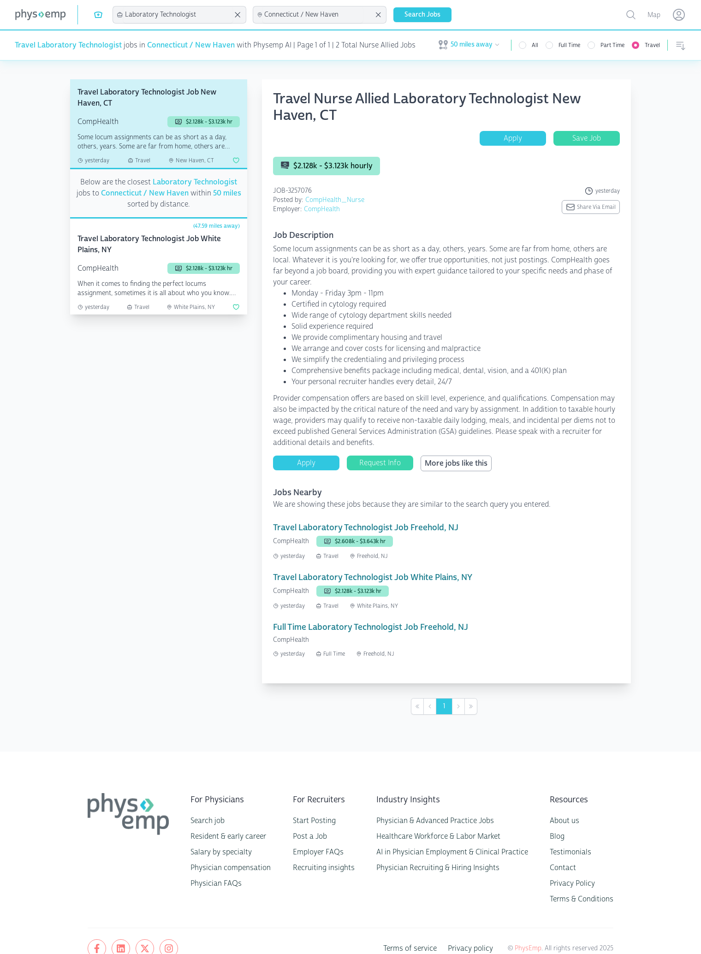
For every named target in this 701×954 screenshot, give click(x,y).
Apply (513, 138)
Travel (653, 45)
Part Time (615, 45)
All (538, 45)
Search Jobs (421, 14)
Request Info (380, 441)
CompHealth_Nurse (326, 200)
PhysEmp (536, 926)
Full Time (572, 45)
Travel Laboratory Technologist (66, 45)
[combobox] (178, 14)
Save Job (586, 138)
